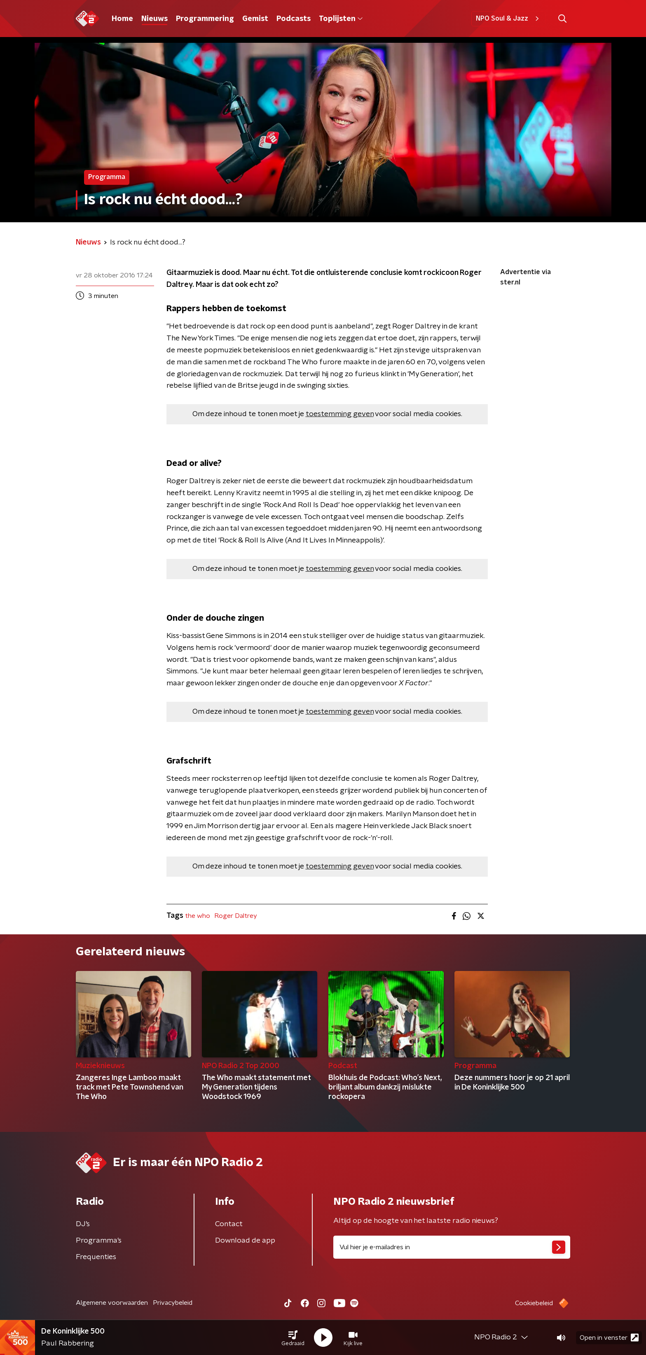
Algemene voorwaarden (112, 1302)
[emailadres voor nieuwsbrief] (451, 1247)
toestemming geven (340, 414)
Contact (229, 1224)
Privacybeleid (172, 1302)
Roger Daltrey (235, 916)
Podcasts (293, 19)
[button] (293, 1338)
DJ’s (83, 1224)
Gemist (255, 19)
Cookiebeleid (534, 1303)
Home (122, 19)
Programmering (205, 19)
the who (197, 916)
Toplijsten (341, 19)
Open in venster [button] (609, 1337)
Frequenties (96, 1257)
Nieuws (154, 19)
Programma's (99, 1240)
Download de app (245, 1240)
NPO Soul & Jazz (508, 18)
